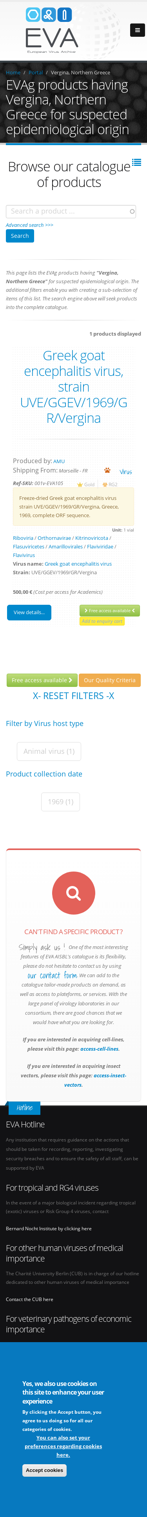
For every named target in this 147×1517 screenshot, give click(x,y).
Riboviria (23, 537)
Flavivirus (24, 555)
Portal (36, 72)
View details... (29, 612)
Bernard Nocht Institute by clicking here (49, 1228)
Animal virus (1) (49, 751)
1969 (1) (60, 801)
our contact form (52, 975)
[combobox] (71, 211)
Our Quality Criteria (110, 680)
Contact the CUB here (29, 1299)
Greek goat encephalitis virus (78, 563)
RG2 (113, 484)
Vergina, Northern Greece (80, 72)
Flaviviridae (100, 546)
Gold (89, 484)
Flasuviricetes (28, 546)
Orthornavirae (54, 537)
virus (126, 471)
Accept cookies (44, 1471)
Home (13, 72)
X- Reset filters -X (73, 695)
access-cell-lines (98, 1048)
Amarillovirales (66, 546)
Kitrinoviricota (91, 537)
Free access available (110, 610)
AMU (59, 461)
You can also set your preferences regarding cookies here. (63, 1446)
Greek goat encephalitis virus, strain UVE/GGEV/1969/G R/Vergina (73, 386)
